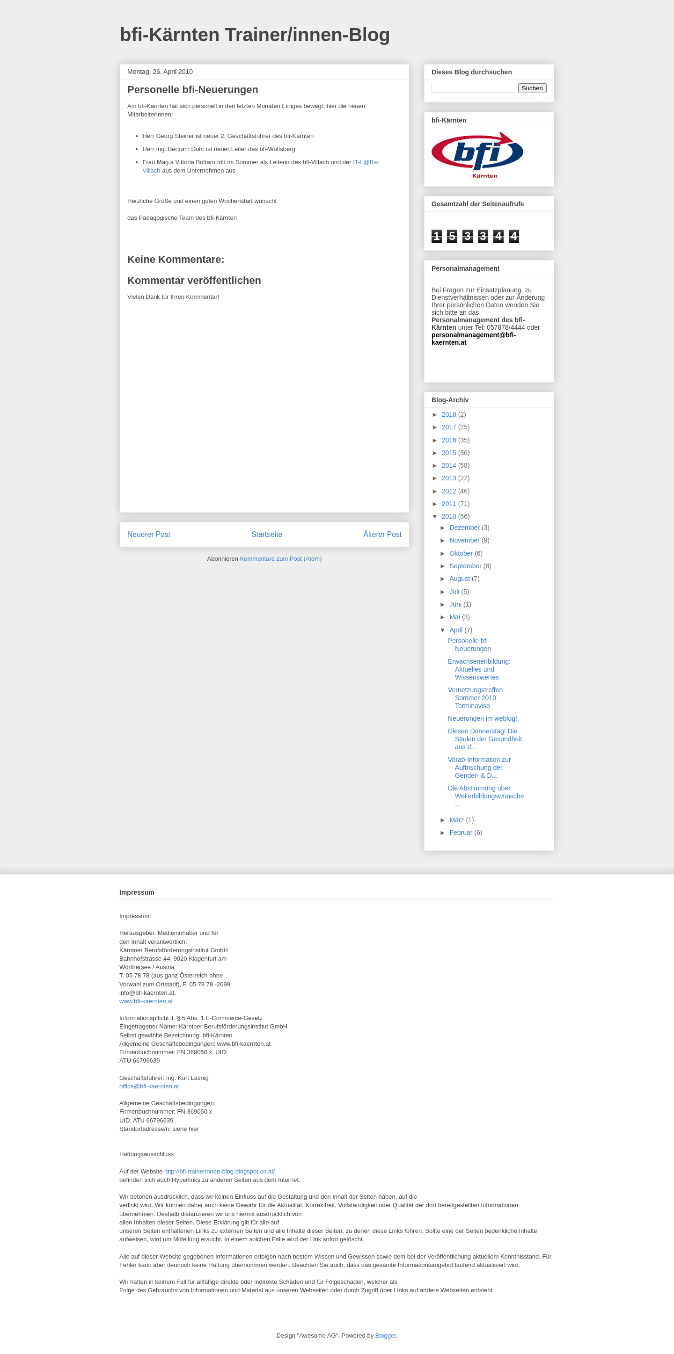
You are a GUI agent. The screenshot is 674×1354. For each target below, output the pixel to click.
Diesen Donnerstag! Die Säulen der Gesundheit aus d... (485, 739)
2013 (450, 478)
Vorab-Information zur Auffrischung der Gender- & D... (479, 767)
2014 (450, 465)
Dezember (465, 527)
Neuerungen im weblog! (482, 718)
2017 (450, 427)
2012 (450, 491)
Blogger (385, 1335)
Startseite (266, 534)
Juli (455, 591)
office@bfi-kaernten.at (149, 1086)
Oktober (462, 553)
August (460, 578)
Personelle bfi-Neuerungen (469, 644)
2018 (450, 414)
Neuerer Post (148, 534)
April (456, 630)
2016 (450, 440)
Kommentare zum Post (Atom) (281, 558)
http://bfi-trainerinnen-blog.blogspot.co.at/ (219, 1171)
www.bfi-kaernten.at (146, 1001)
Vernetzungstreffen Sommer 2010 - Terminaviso (475, 698)
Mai (455, 617)
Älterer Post (383, 534)
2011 (450, 503)
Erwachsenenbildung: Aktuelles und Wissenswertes (479, 669)
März (457, 820)
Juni (456, 604)
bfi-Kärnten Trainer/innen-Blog (255, 34)
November (465, 540)
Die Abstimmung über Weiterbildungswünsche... (486, 796)
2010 (450, 516)
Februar (461, 832)
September (466, 566)
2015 (450, 452)
